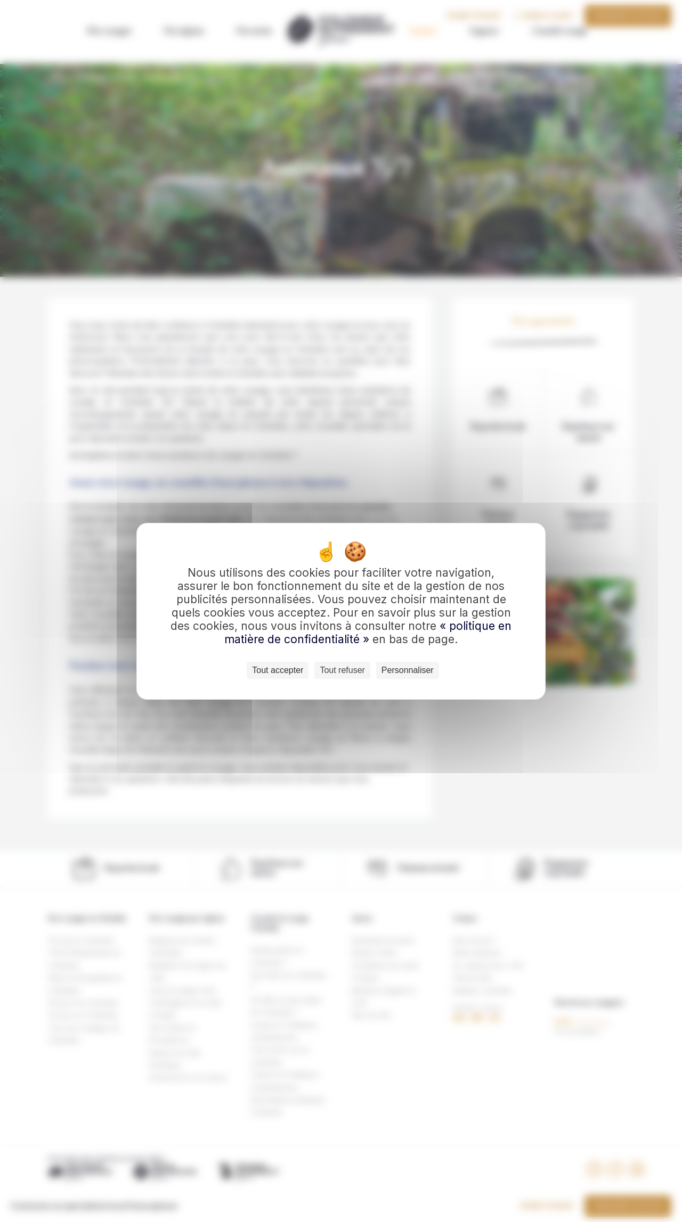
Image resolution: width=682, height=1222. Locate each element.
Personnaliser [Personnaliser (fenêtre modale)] (407, 670)
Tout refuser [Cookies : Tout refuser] (342, 670)
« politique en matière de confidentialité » (368, 632)
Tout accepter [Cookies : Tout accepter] (277, 670)
